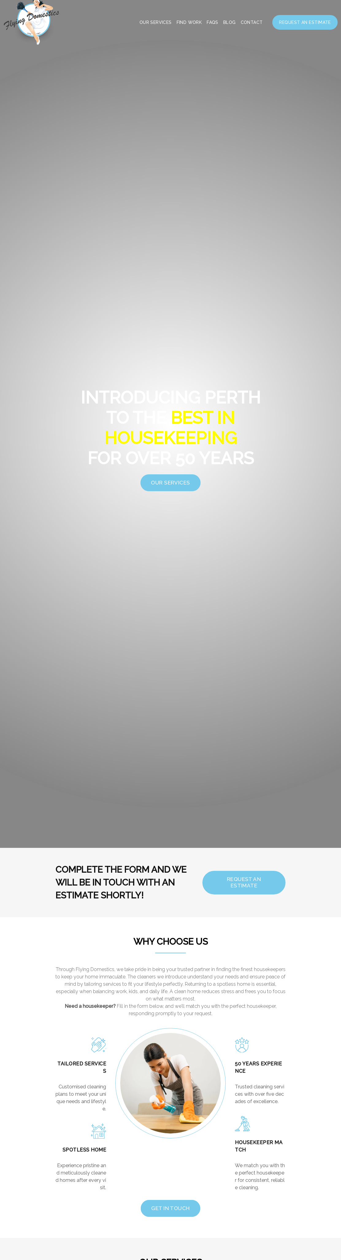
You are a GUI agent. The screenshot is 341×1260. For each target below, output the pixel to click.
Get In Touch (170, 1208)
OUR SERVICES (170, 482)
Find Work (189, 22)
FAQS (212, 22)
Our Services (156, 22)
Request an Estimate (305, 22)
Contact (252, 22)
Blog (229, 22)
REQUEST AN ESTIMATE (246, 882)
